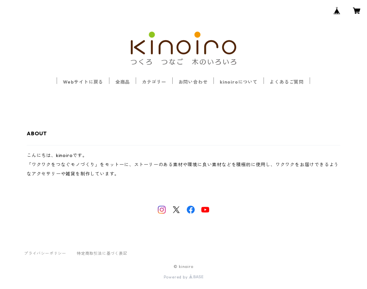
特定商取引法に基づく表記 (102, 253)
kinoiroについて (239, 82)
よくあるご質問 (286, 82)
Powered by (184, 277)
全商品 (122, 82)
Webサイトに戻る (83, 82)
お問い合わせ (193, 82)
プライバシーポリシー (45, 253)
